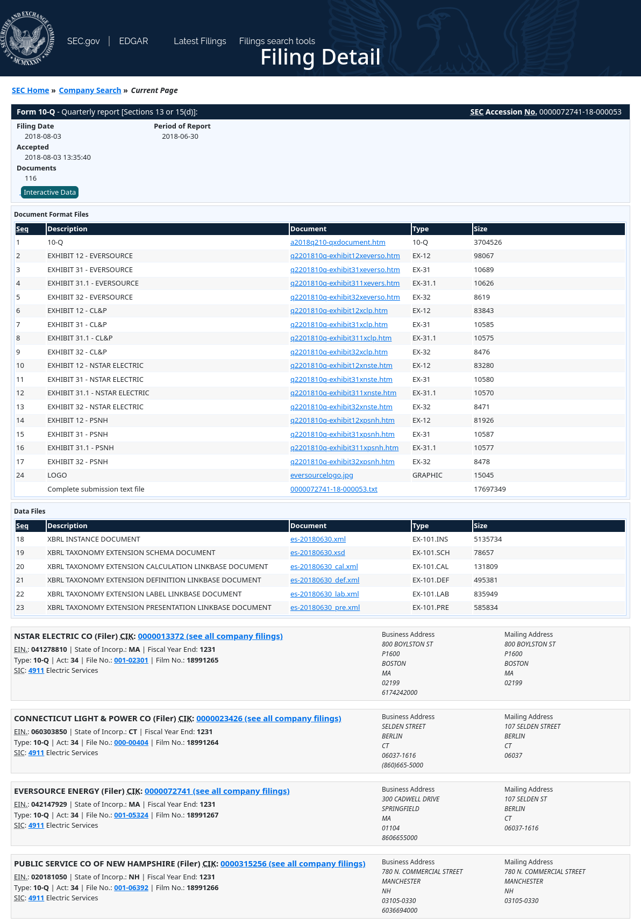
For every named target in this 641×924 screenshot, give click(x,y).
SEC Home (30, 90)
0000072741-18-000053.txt (334, 489)
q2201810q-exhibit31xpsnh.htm (342, 434)
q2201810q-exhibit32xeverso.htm (345, 297)
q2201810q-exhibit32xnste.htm (341, 406)
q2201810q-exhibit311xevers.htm (345, 283)
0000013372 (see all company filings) (210, 635)
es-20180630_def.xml (324, 580)
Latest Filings (200, 41)
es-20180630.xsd (317, 552)
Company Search (90, 90)
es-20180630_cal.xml (324, 566)
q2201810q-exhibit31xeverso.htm (345, 269)
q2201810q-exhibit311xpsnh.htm (344, 447)
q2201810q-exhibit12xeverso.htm (345, 255)
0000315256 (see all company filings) (292, 863)
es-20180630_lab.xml (324, 594)
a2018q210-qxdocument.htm (338, 242)
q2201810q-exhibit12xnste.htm (341, 365)
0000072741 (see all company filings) (217, 790)
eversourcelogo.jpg (321, 475)
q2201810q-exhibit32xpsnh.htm (342, 461)
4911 (37, 670)
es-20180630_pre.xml (325, 607)
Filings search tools (277, 41)
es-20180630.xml (318, 539)
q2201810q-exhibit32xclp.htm (339, 352)
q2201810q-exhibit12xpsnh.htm (342, 420)
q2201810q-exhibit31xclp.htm (339, 324)
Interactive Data (50, 192)
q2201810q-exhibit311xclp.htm (341, 338)
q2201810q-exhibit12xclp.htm (339, 310)
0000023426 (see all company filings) (268, 718)
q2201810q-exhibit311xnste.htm (343, 392)
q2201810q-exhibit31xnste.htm (341, 379)
